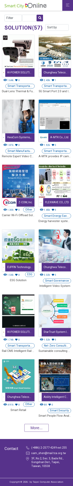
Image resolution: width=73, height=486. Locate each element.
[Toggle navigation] (67, 5)
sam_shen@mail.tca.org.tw (48, 453)
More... (36, 428)
